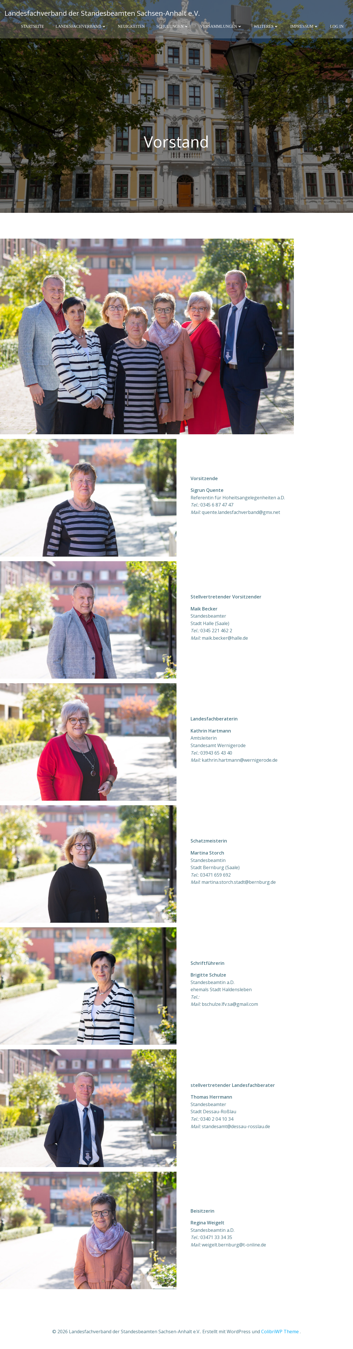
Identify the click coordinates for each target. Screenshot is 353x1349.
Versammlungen (221, 26)
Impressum (304, 26)
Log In (337, 26)
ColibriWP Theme (280, 1332)
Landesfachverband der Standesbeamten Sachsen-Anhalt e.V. (102, 12)
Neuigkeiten (131, 26)
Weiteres (266, 26)
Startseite (32, 26)
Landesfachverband (80, 26)
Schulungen (172, 26)
